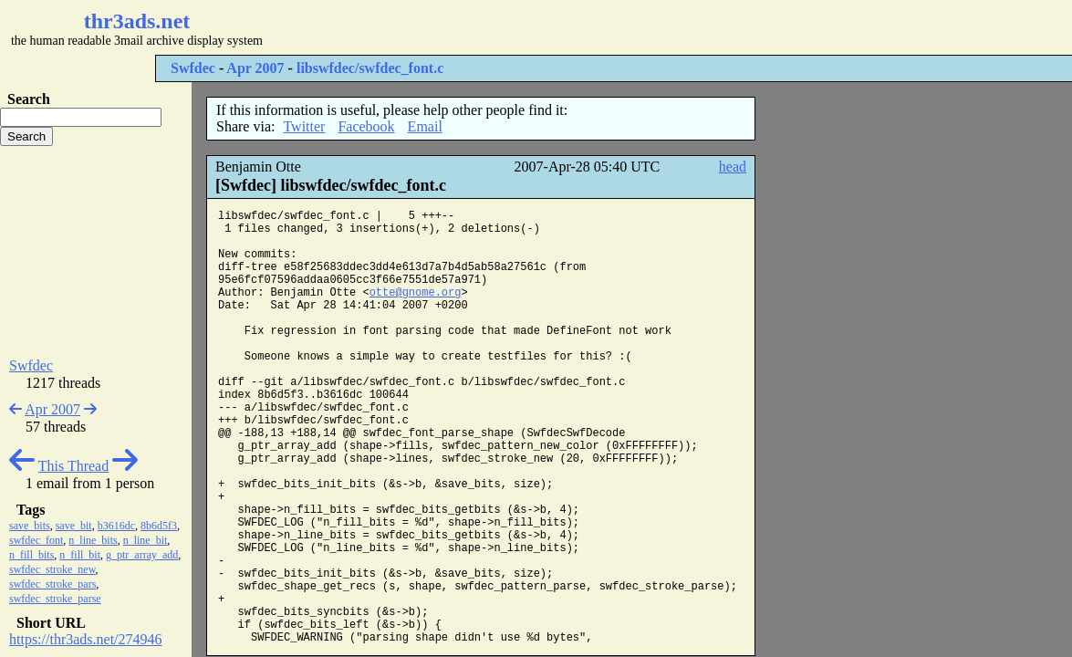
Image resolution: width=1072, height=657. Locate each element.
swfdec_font (36, 540)
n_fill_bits (31, 554)
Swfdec (193, 68)
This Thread (73, 466)
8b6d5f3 (159, 525)
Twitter (304, 126)
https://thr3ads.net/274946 (85, 639)
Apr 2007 (255, 68)
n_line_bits (92, 540)
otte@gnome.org (415, 293)
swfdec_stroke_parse (55, 598)
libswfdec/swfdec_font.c (370, 68)
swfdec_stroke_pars (52, 584)
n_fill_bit (79, 554)
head (732, 166)
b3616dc (116, 525)
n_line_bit (145, 540)
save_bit (74, 525)
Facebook (366, 126)
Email (425, 126)
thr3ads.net (137, 21)
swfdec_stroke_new (52, 569)
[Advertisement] (543, 27)
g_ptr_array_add (142, 554)
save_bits (29, 525)
